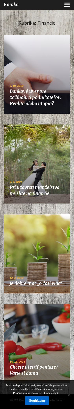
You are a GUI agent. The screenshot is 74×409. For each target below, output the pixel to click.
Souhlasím (37, 400)
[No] (69, 395)
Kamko (11, 4)
